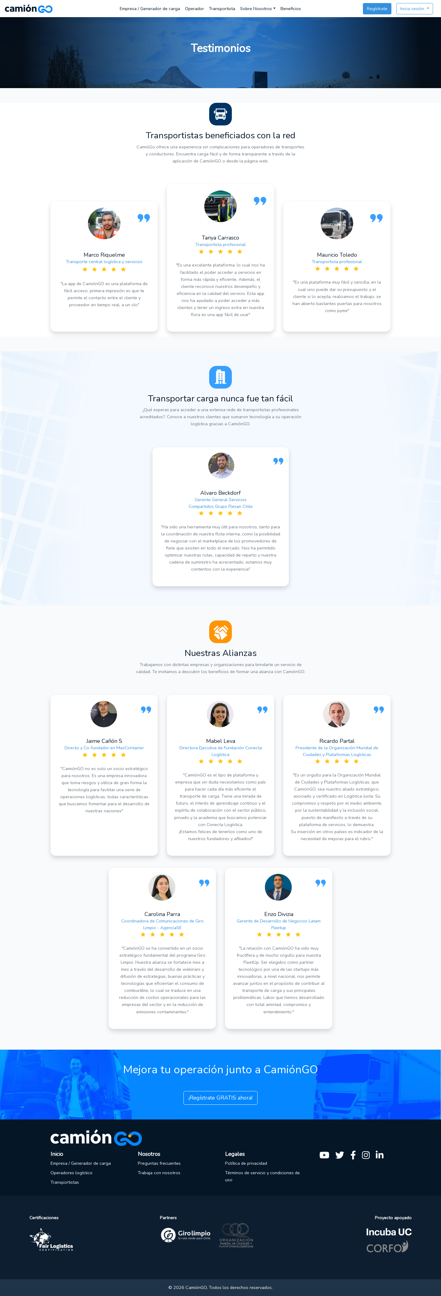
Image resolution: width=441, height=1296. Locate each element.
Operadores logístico (71, 1173)
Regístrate (377, 9)
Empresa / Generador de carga (150, 9)
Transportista (222, 9)
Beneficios (291, 9)
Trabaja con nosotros (159, 1173)
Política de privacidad (246, 1163)
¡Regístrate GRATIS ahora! (220, 1097)
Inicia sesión (412, 9)
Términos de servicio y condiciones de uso (262, 1176)
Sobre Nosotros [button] (256, 9)
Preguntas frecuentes (159, 1163)
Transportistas (65, 1182)
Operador (194, 9)
